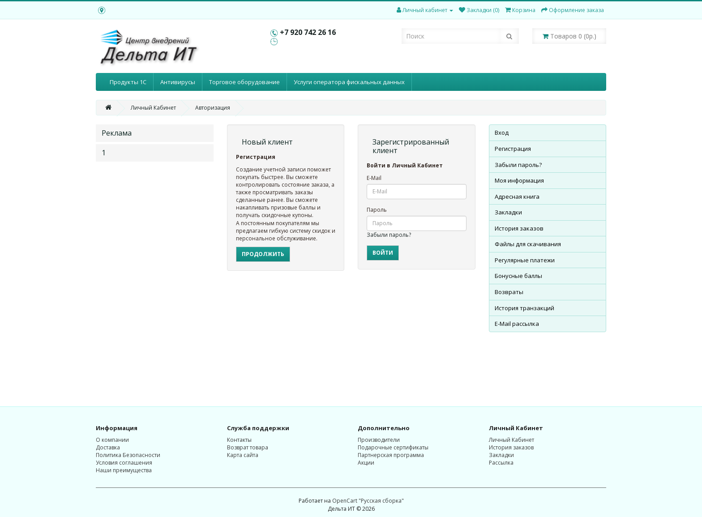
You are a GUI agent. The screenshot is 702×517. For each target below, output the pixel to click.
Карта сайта (242, 455)
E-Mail (374, 178)
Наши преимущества (124, 470)
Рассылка (501, 462)
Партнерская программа (391, 455)
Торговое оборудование (244, 82)
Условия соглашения (124, 462)
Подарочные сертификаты (393, 447)
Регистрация (513, 149)
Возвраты (509, 292)
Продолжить (263, 254)
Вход (502, 132)
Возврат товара (247, 447)
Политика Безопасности (128, 455)
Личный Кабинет (153, 107)
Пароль (377, 210)
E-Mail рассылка (517, 324)
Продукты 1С (128, 82)
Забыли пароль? (389, 235)
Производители (379, 440)
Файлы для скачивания (528, 244)
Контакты (239, 440)
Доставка (108, 447)
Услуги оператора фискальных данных (349, 82)
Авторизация (212, 107)
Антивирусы (177, 82)
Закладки (508, 212)
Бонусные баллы (518, 276)
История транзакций (524, 308)
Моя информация (519, 180)
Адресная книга (517, 196)
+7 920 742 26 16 (308, 32)
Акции (366, 462)
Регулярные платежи (525, 260)
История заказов (519, 228)
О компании (112, 440)
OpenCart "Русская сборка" (368, 500)
